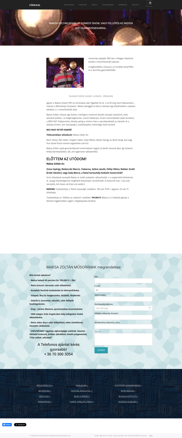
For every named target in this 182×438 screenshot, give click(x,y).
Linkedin (97, 96)
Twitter (81, 96)
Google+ (89, 96)
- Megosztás (107, 96)
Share (7, 425)
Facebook (73, 96)
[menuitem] (89, 5)
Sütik (151, 435)
